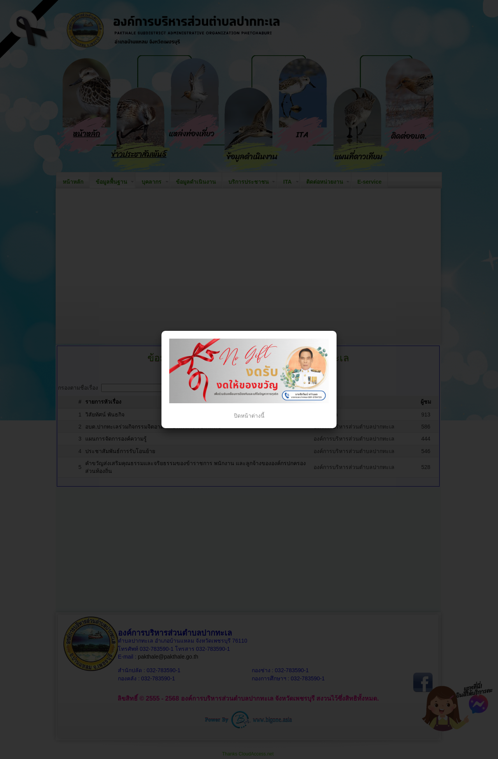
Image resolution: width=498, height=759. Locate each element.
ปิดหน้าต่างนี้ (249, 416)
